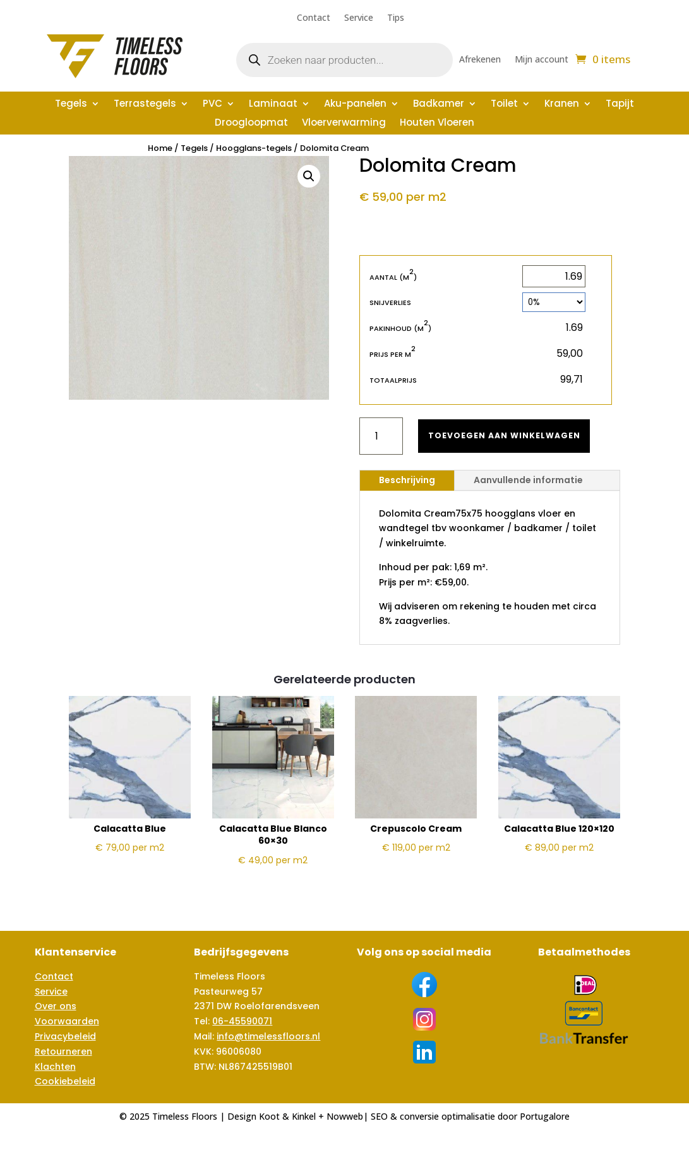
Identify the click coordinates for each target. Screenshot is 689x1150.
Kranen (561, 104)
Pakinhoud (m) (400, 328)
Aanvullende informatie (528, 480)
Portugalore (545, 1116)
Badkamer (438, 104)
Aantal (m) (393, 277)
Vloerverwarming (344, 123)
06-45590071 (242, 1021)
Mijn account (541, 60)
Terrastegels (145, 104)
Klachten (55, 1066)
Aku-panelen (355, 104)
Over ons (55, 1006)
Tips (395, 18)
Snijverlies (390, 302)
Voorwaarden (67, 1021)
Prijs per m (392, 354)
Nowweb (345, 1116)
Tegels (71, 104)
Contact (313, 18)
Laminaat (273, 104)
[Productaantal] (381, 436)
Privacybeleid (65, 1036)
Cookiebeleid (65, 1081)
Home (160, 148)
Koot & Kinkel (287, 1116)
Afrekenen (480, 60)
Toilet (504, 104)
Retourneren (63, 1051)
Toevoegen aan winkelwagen (511, 435)
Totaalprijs (393, 380)
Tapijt (620, 104)
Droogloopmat (251, 123)
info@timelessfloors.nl (268, 1036)
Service (358, 18)
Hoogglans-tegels (254, 148)
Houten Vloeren (437, 123)
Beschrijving (407, 480)
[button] (308, 176)
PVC (212, 104)
